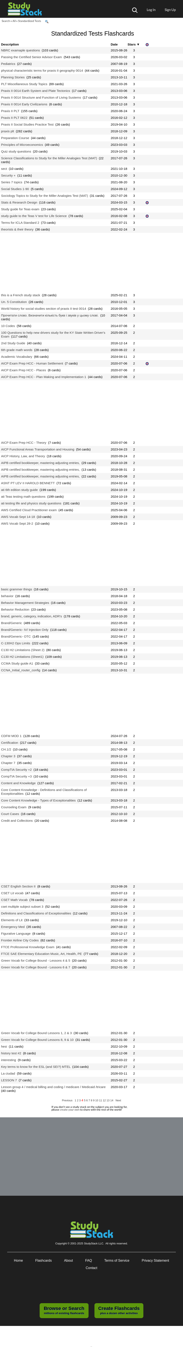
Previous (67, 1100)
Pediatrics (8, 64)
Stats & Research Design (19, 202)
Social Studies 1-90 (15, 189)
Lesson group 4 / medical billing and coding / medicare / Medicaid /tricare (53, 1087)
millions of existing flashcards (64, 1310)
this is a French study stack (20, 295)
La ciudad (8, 1073)
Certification (9, 742)
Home (18, 1260)
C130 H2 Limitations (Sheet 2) (22, 650)
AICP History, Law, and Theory (23, 456)
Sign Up (170, 10)
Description (10, 44)
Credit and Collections (17, 820)
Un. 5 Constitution (14, 302)
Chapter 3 (8, 756)
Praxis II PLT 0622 (14, 117)
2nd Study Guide (13, 343)
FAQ (88, 1260)
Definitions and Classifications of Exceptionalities (36, 913)
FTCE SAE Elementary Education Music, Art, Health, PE (41, 954)
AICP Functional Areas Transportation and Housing (37, 449)
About (68, 1260)
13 (108, 1100)
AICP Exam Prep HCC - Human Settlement (32, 363)
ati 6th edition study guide (19, 490)
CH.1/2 (6, 749)
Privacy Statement (155, 1260)
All (14, 21)
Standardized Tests (29, 21)
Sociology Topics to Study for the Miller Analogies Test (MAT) (44, 195)
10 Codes (8, 326)
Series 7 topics (11, 182)
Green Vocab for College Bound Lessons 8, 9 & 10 (37, 1039)
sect (4, 168)
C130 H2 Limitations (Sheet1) (22, 656)
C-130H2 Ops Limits (15, 643)
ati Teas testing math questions (23, 496)
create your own (69, 1109)
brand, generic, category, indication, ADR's (31, 616)
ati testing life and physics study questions (31, 503)
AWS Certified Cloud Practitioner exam (29, 510)
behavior (7, 596)
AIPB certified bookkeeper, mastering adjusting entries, (40, 463)
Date (114, 44)
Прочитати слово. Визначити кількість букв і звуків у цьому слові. (49, 315)
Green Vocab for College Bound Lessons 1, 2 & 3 (36, 1033)
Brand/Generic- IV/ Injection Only (24, 629)
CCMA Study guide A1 (17, 663)
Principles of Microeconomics (22, 144)
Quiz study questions (16, 151)
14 (112, 1100)
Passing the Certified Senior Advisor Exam (31, 57)
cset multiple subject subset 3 (22, 906)
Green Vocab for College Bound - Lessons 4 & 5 (35, 960)
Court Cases (10, 814)
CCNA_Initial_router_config (20, 670)
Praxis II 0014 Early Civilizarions (24, 104)
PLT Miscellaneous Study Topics (24, 84)
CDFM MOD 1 (11, 736)
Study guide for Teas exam (20, 209)
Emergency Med (13, 927)
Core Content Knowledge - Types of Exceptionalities (38, 800)
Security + (8, 175)
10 (97, 1100)
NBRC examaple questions (20, 50)
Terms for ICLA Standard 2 (20, 222)
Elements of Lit (12, 920)
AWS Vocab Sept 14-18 (18, 517)
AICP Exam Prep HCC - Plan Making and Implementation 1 (43, 377)
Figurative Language (16, 933)
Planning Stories (13, 77)
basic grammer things (16, 589)
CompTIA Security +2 (16, 769)
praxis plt (7, 131)
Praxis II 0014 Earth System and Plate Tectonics (35, 90)
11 (101, 1100)
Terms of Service (116, 1260)
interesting (8, 1060)
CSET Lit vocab (12, 893)
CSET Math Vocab (14, 900)
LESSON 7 (9, 1080)
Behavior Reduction (15, 609)
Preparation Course (15, 138)
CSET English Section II (18, 886)
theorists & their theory (17, 229)
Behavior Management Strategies (25, 602)
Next (118, 1100)
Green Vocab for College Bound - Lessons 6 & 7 (35, 967)
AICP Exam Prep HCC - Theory (23, 442)
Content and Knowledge (18, 783)
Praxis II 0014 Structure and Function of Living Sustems (41, 97)
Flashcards (43, 1260)
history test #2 (11, 1053)
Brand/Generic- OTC (16, 636)
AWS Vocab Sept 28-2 (17, 523)
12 (104, 1100)
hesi (4, 1046)
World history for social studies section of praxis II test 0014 (43, 308)
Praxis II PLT (10, 111)
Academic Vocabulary (16, 356)
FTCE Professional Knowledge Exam (27, 947)
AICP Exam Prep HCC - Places (23, 370)
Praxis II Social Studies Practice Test (27, 124)
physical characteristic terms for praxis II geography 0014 (42, 70)
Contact (91, 1268)
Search (6, 21)
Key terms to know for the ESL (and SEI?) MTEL (35, 1066)
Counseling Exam (13, 807)
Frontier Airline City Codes (20, 940)
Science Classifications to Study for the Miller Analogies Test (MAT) (49, 158)
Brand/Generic (11, 623)
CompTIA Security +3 (16, 776)
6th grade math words (16, 350)
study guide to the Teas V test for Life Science (34, 216)
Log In (151, 10)
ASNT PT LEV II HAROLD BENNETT (28, 483)
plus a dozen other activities (119, 1310)
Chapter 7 (8, 763)
